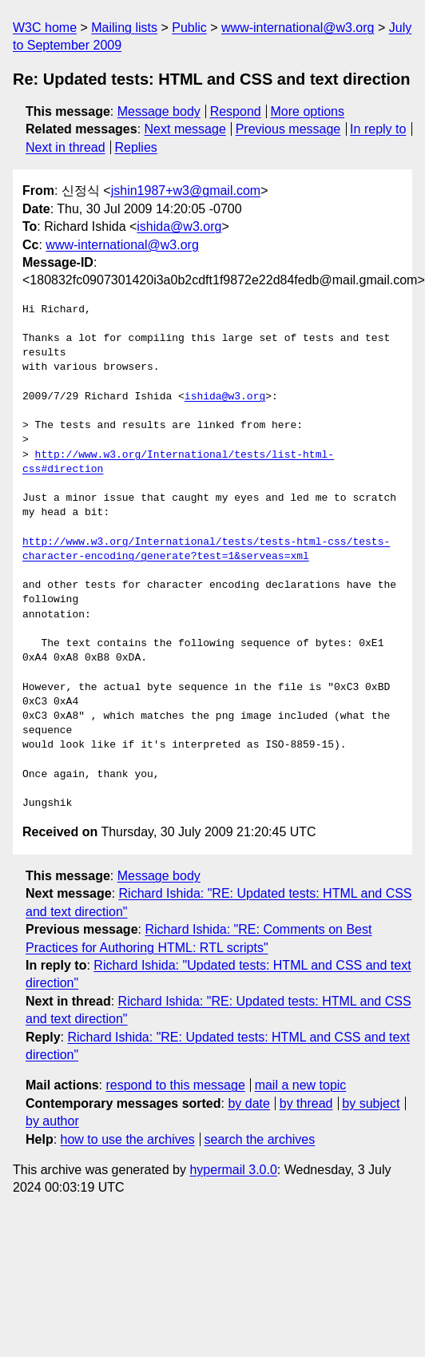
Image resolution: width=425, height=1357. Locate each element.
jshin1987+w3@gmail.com (185, 190)
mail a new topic (301, 1085)
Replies (135, 147)
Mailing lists (124, 27)
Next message (185, 129)
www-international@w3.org (297, 27)
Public (189, 27)
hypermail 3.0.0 (232, 1169)
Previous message (288, 129)
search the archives (260, 1139)
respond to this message (174, 1085)
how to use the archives (128, 1139)
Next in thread (65, 147)
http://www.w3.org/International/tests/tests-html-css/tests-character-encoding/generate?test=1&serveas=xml (206, 549)
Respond (235, 111)
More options (308, 111)
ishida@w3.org (179, 226)
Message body (159, 111)
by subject (370, 1103)
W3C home (45, 27)
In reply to (378, 129)
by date (248, 1103)
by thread (306, 1103)
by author (52, 1121)
